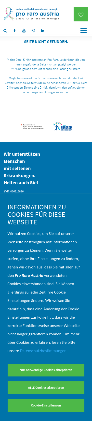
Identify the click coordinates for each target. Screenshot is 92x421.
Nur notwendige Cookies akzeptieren (46, 370)
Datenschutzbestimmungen (43, 350)
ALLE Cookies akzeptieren (46, 388)
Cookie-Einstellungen (46, 405)
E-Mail (44, 87)
